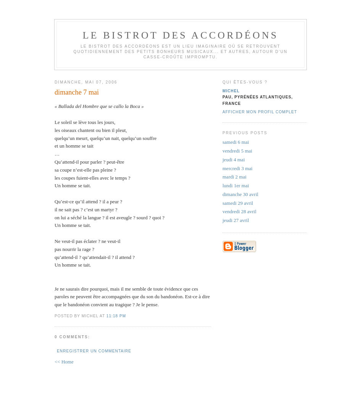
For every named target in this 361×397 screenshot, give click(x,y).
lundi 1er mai (235, 185)
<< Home (64, 362)
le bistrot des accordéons (180, 35)
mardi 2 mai (234, 177)
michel (231, 91)
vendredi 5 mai (237, 151)
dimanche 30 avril (240, 194)
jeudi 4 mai (233, 159)
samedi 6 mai (235, 142)
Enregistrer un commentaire (94, 351)
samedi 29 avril (237, 203)
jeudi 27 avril (235, 220)
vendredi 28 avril (239, 211)
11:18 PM (116, 316)
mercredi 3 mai (237, 168)
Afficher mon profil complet (259, 112)
